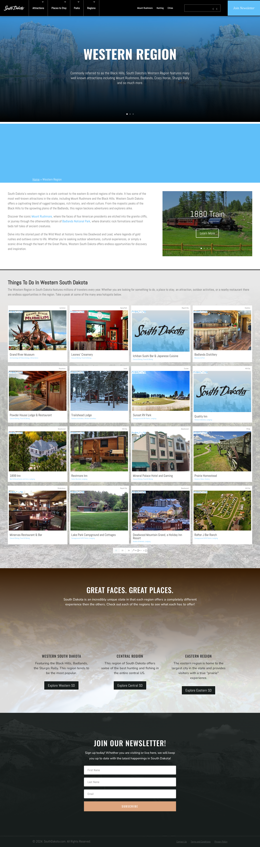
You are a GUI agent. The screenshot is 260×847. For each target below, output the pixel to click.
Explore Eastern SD (198, 690)
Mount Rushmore (145, 8)
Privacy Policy (221, 841)
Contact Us (181, 841)
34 (129, 550)
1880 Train (207, 214)
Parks (77, 8)
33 (122, 550)
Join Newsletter (244, 8)
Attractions (38, 8)
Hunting (160, 8)
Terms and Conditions (201, 841)
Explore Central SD (130, 685)
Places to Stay (58, 8)
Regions (91, 8)
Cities (170, 8)
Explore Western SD (61, 685)
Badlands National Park (76, 221)
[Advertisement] (130, 149)
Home (36, 179)
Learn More (207, 233)
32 (116, 550)
